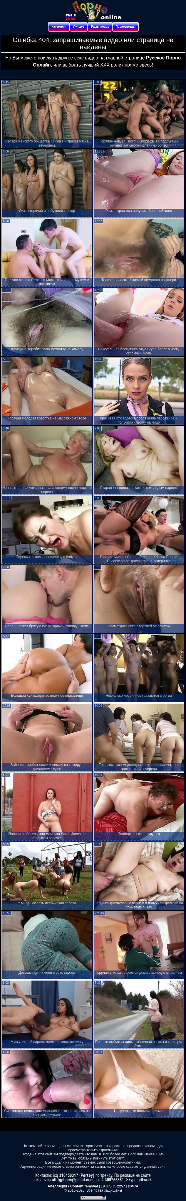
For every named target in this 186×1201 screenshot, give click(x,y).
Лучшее (78, 26)
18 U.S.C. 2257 (113, 1186)
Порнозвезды (125, 26)
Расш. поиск (100, 26)
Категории (58, 26)
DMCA (133, 1186)
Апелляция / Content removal (73, 1186)
